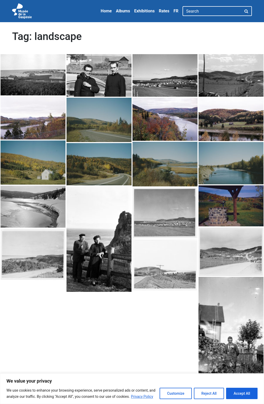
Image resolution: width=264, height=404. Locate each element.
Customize (175, 393)
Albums (123, 11)
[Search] (212, 11)
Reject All (209, 393)
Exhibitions (144, 11)
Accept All (242, 393)
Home (106, 11)
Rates (164, 11)
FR (176, 11)
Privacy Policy (142, 396)
